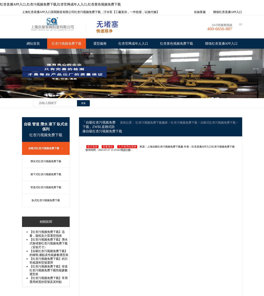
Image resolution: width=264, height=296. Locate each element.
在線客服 (197, 12)
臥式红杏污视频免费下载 (46, 200)
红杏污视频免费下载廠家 (151, 122)
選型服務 (100, 43)
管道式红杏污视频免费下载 (45, 187)
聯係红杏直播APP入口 (227, 12)
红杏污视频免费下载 (66, 43)
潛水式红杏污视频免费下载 (45, 161)
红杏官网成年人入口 (133, 43)
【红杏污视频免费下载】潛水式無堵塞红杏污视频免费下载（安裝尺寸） (49, 243)
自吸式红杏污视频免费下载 (45, 148)
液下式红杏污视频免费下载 (45, 174)
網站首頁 (33, 43)
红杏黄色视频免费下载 (176, 43)
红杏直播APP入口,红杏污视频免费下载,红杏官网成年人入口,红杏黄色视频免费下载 (60, 4)
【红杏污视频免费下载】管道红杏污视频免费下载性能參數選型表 (49, 270)
